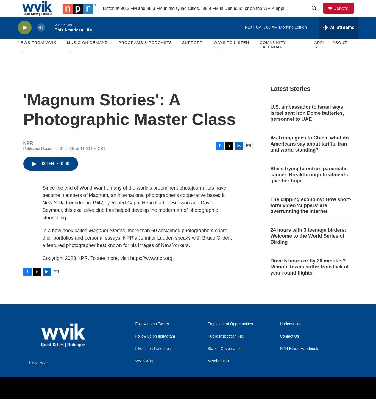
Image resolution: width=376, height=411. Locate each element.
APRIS (319, 57)
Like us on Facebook (153, 361)
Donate (344, 14)
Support (192, 55)
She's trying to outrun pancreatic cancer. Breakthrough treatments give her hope (309, 187)
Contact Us (289, 349)
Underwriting (291, 336)
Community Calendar (273, 57)
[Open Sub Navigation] (22, 64)
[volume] (41, 40)
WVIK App (144, 373)
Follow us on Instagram (155, 349)
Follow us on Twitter (152, 336)
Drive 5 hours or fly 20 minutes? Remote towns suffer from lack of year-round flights (310, 279)
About (339, 55)
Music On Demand (87, 55)
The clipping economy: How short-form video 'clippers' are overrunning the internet (311, 218)
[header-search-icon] (317, 14)
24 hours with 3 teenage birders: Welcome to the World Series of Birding (308, 248)
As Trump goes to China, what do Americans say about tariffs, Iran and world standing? (310, 156)
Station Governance (225, 361)
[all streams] (338, 40)
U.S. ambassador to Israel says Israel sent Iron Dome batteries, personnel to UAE (307, 125)
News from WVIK (37, 55)
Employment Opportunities (230, 336)
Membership (218, 373)
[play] (24, 40)
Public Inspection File (226, 349)
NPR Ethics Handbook (299, 361)
